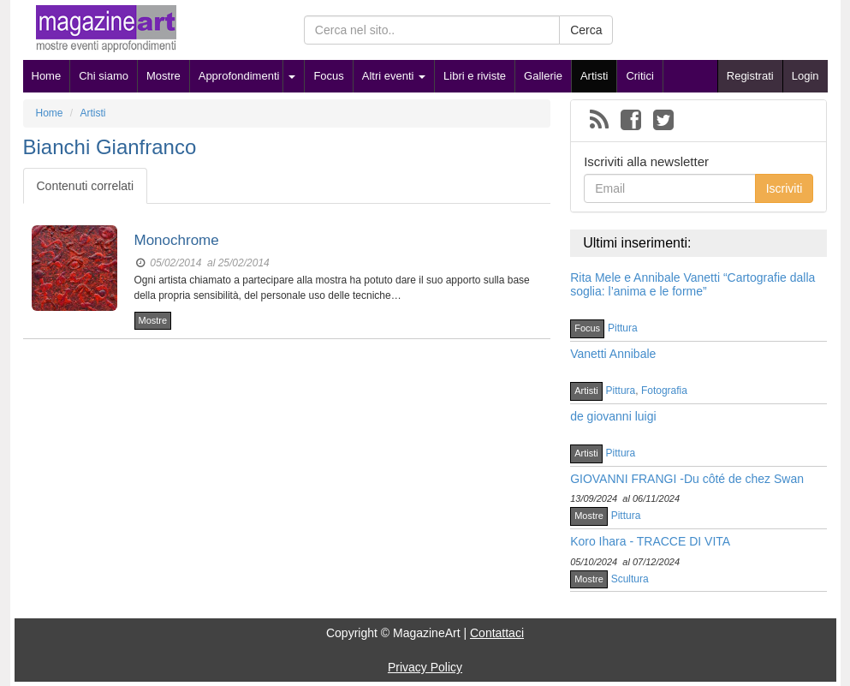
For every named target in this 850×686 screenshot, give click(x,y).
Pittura (623, 328)
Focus (328, 75)
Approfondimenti (239, 75)
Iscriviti (784, 188)
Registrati (750, 75)
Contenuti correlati (85, 186)
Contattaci (497, 633)
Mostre (163, 75)
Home (47, 75)
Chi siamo (103, 75)
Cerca (586, 30)
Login (805, 75)
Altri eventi (393, 75)
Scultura (630, 579)
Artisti (594, 75)
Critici (640, 75)
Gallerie (543, 75)
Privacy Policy (425, 667)
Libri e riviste (474, 75)
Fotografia (664, 391)
